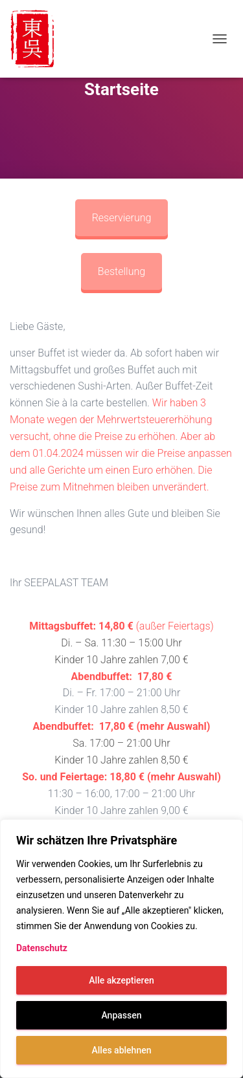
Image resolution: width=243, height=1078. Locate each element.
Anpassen (121, 1015)
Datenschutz (41, 948)
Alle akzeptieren (121, 980)
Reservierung (122, 218)
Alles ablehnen (122, 1050)
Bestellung (121, 271)
